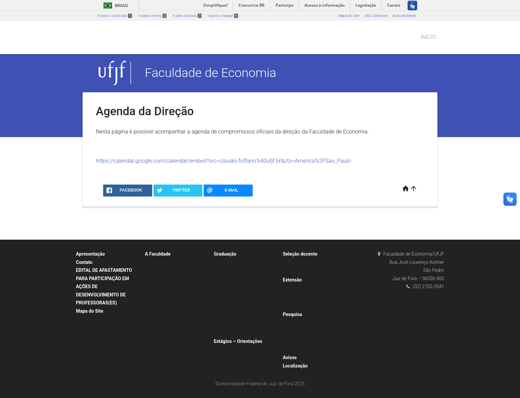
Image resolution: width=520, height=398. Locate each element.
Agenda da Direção (163, 342)
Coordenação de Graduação (240, 263)
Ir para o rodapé (223, 16)
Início (428, 37)
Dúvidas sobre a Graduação (239, 333)
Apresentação (90, 254)
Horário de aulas (230, 306)
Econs (291, 323)
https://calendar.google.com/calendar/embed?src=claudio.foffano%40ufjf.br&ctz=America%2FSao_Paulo (223, 160)
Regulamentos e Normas (168, 298)
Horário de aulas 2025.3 (237, 280)
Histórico (155, 306)
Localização (295, 365)
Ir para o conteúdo (115, 16)
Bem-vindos (158, 263)
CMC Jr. (292, 288)
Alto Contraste (376, 16)
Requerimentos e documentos (242, 324)
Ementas (224, 289)
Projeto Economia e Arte (306, 297)
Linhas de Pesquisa (302, 349)
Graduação (225, 254)
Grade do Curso (230, 298)
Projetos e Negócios (302, 306)
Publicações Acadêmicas (307, 340)
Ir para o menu (152, 16)
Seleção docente (300, 254)
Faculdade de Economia (210, 72)
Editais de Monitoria (233, 315)
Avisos (290, 357)
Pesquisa (292, 314)
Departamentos (161, 271)
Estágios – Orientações (238, 341)
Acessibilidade (404, 16)
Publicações (296, 332)
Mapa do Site (348, 16)
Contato (84, 262)
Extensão (292, 279)
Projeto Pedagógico (233, 271)
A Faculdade (158, 254)
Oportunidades (229, 350)
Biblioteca (156, 333)
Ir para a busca (187, 16)
